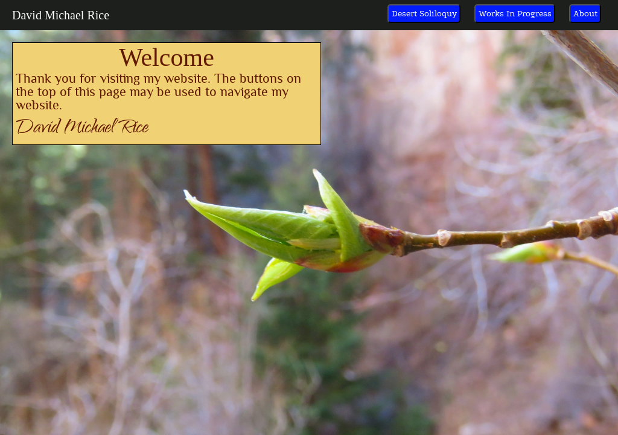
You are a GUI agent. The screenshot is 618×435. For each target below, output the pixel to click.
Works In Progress (515, 13)
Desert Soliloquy (424, 13)
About (585, 13)
